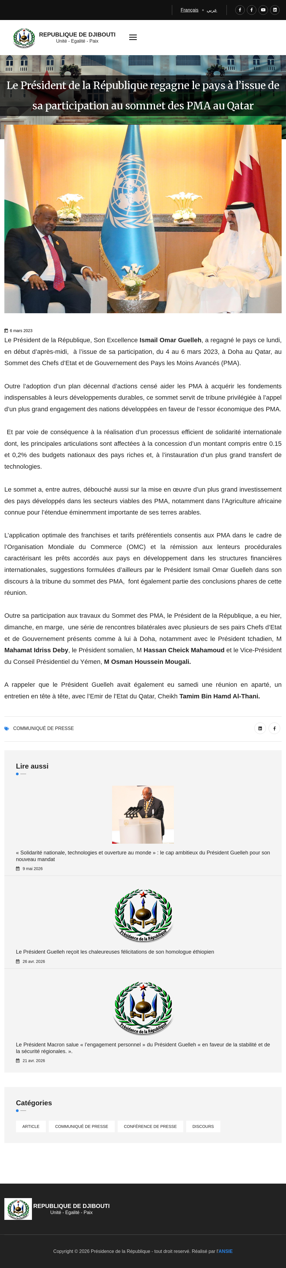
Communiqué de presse (43, 728)
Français (189, 10)
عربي (212, 10)
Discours (203, 1126)
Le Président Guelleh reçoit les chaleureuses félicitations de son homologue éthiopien (115, 952)
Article (30, 1126)
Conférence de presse (150, 1126)
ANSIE (226, 1251)
